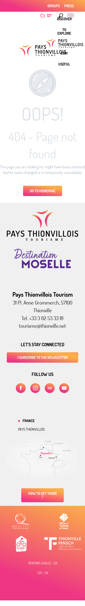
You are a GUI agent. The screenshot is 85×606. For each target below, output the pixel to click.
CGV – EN (42, 573)
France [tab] (29, 420)
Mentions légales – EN (42, 563)
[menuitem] (64, 31)
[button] (59, 15)
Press (69, 6)
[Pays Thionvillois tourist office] (42, 50)
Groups (53, 6)
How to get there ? (42, 495)
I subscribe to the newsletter (42, 357)
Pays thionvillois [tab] (31, 429)
